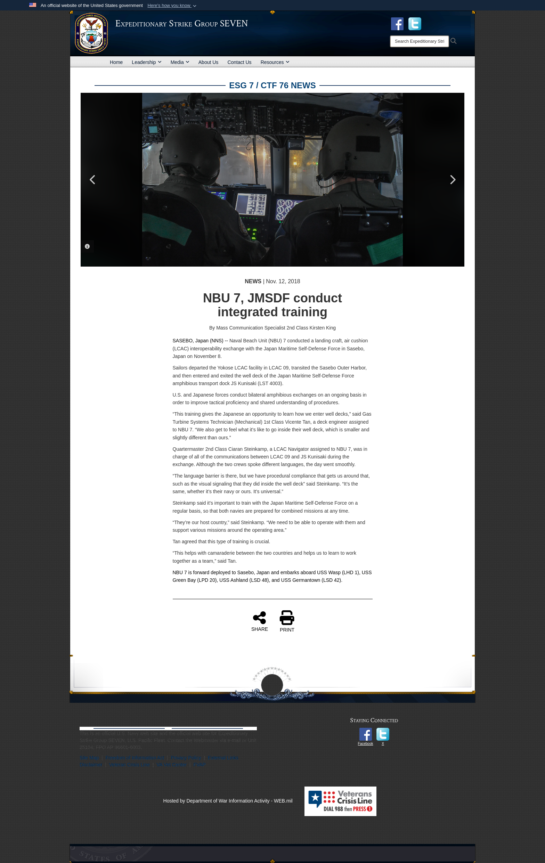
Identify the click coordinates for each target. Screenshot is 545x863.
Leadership (146, 62)
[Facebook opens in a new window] (397, 23)
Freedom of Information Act (134, 757)
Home (116, 62)
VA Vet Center (171, 764)
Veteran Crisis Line (129, 764)
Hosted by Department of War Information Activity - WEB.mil (228, 801)
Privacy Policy (186, 757)
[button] (172, 5)
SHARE (259, 621)
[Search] (419, 41)
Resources (275, 62)
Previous (93, 180)
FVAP (199, 764)
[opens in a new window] (414, 23)
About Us (208, 62)
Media (180, 62)
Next (452, 180)
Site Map (89, 757)
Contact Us (239, 62)
